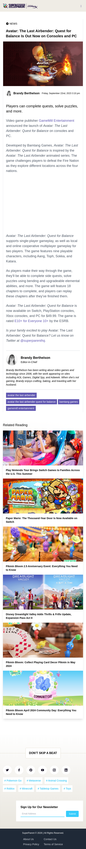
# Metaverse (34, 780)
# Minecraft (26, 788)
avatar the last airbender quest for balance (32, 401)
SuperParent (28, 833)
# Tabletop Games (48, 788)
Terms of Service (53, 844)
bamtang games (68, 401)
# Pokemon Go (12, 780)
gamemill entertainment (21, 408)
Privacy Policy (31, 844)
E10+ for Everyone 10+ (31, 321)
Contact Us (50, 839)
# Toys (67, 788)
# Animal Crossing (56, 780)
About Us (28, 839)
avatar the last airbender (21, 395)
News (13, 23)
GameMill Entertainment (56, 120)
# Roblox (9, 788)
